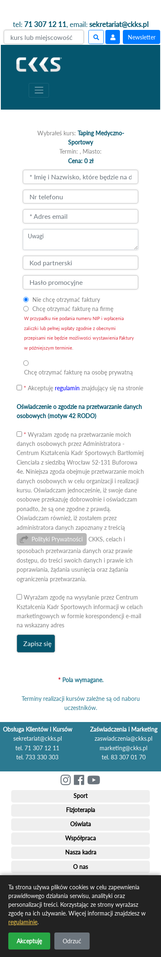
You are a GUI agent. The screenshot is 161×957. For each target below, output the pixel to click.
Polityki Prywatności (57, 539)
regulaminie (22, 921)
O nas (80, 866)
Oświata (80, 823)
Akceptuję (29, 941)
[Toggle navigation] (39, 90)
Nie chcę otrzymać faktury (66, 299)
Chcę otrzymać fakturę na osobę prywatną (78, 372)
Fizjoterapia (80, 809)
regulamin (67, 388)
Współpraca (80, 838)
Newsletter (142, 37)
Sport (80, 795)
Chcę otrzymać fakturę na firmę (72, 308)
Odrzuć (72, 941)
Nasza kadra (80, 852)
